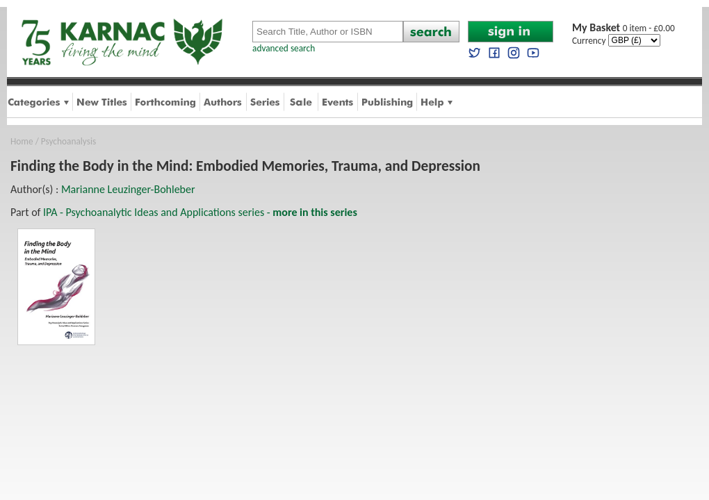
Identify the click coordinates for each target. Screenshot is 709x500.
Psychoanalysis (68, 141)
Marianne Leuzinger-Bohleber (128, 189)
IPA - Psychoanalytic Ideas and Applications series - (200, 212)
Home (21, 141)
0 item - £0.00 (623, 28)
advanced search (283, 48)
